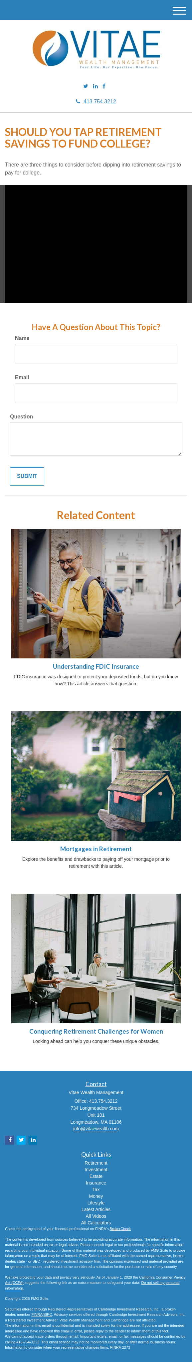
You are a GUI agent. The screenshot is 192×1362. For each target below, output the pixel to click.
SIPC (48, 1314)
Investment (96, 1169)
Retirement (96, 1163)
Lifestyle (96, 1202)
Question (21, 416)
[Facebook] (103, 86)
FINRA (36, 1314)
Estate (96, 1176)
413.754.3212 (96, 101)
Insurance (96, 1183)
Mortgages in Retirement (96, 848)
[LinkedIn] (95, 86)
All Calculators (96, 1222)
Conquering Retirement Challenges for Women (96, 1031)
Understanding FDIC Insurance (96, 666)
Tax (96, 1189)
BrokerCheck (120, 1229)
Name (22, 338)
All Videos (96, 1216)
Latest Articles (96, 1209)
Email (22, 377)
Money (96, 1196)
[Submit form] (27, 476)
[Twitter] (85, 86)
